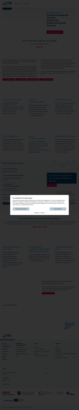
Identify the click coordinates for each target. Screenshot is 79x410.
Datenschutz (36, 212)
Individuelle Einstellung (20, 209)
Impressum (42, 212)
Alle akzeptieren (58, 209)
